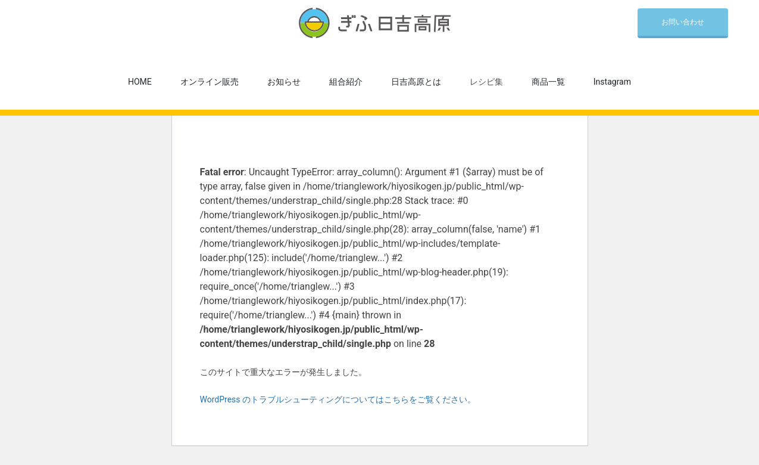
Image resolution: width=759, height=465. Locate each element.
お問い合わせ (682, 22)
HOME (140, 81)
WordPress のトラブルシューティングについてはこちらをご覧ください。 (338, 399)
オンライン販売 (209, 81)
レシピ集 (486, 81)
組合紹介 (346, 81)
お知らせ (284, 81)
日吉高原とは (416, 81)
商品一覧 (548, 81)
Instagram (612, 81)
